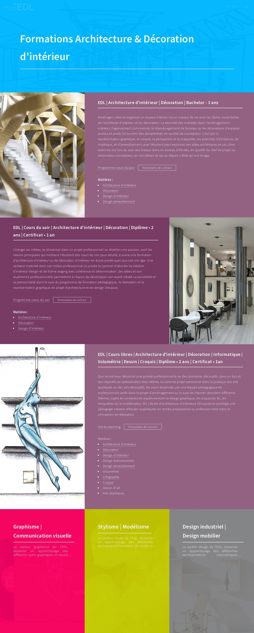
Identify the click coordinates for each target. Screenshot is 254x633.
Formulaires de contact (159, 168)
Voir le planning (109, 427)
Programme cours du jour (116, 168)
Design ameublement (119, 201)
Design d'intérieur (116, 196)
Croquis (108, 482)
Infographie (111, 477)
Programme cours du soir (31, 300)
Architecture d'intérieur (119, 185)
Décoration (111, 191)
